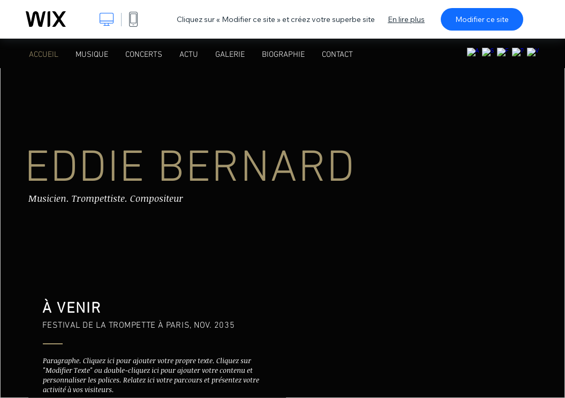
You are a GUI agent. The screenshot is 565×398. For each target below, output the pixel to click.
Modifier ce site (482, 19)
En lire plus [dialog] (406, 19)
